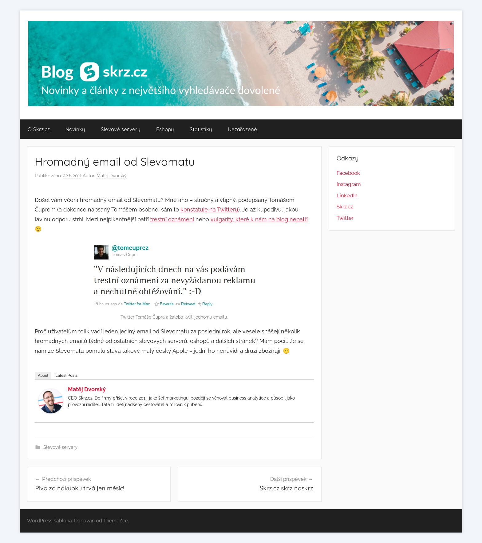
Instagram (349, 184)
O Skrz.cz (39, 129)
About (43, 375)
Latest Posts (67, 375)
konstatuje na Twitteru (209, 209)
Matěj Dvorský (112, 176)
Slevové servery (120, 129)
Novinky (75, 129)
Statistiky (201, 129)
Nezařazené (242, 129)
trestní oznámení (172, 219)
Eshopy (165, 129)
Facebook (348, 173)
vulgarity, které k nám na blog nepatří (259, 219)
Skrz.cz (345, 206)
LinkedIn (347, 195)
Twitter (345, 218)
